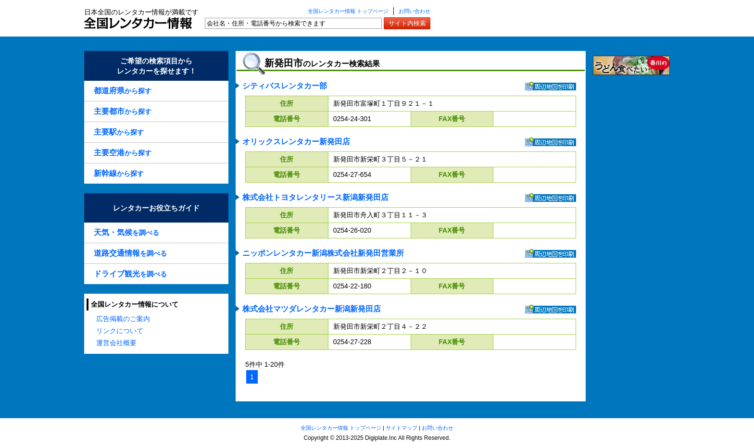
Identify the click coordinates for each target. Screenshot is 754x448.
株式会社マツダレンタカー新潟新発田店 (311, 309)
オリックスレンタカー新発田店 (296, 141)
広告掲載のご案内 (123, 319)
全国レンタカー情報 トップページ (348, 11)
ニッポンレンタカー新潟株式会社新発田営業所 (323, 253)
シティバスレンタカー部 (284, 86)
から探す (122, 91)
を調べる (126, 232)
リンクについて (119, 331)
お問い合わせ (414, 11)
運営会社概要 (116, 343)
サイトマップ (401, 428)
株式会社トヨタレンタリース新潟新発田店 (315, 197)
